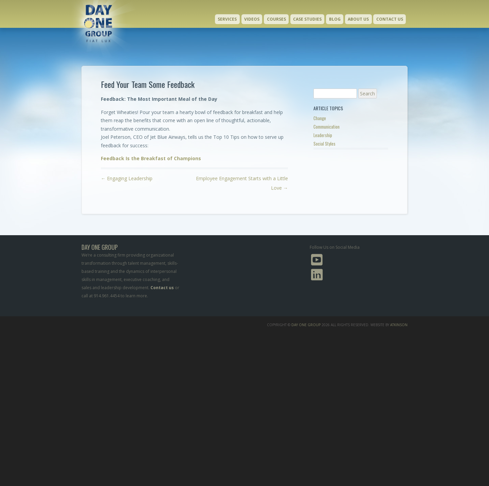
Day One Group (306, 324)
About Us (358, 19)
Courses (276, 19)
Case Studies (307, 19)
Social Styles (324, 143)
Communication (326, 126)
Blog (335, 19)
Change (319, 118)
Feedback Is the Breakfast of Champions (151, 158)
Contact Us (389, 19)
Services (227, 19)
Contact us (162, 288)
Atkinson (399, 324)
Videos (251, 19)
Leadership (322, 135)
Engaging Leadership (126, 178)
